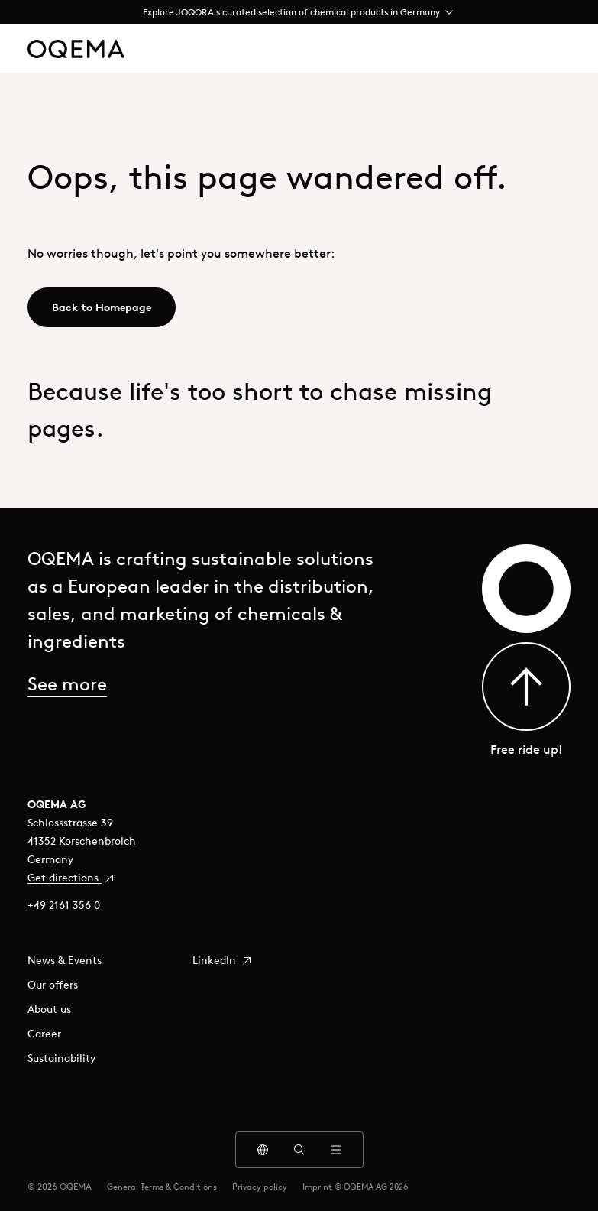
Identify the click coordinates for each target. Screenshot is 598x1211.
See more (67, 683)
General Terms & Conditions (162, 1186)
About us (49, 1009)
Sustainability (61, 1058)
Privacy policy (259, 1186)
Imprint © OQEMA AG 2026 (355, 1186)
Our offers (52, 985)
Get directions (71, 878)
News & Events (64, 960)
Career (44, 1034)
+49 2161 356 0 (63, 905)
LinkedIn (222, 960)
